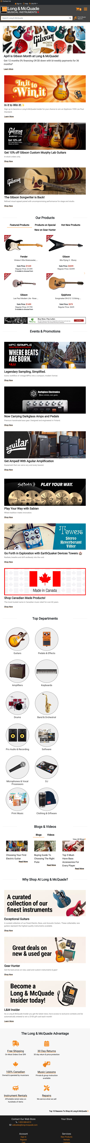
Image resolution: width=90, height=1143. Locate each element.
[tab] (19, 222)
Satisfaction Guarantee (23, 1086)
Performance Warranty (23, 1083)
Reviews (66, 1094)
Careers (67, 1086)
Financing (66, 1064)
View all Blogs (79, 773)
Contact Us (5, 1)
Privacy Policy (23, 1094)
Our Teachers (23, 1100)
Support (66, 1061)
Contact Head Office (66, 1083)
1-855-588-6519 (23, 1032)
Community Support (23, 1077)
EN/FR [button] (85, 1)
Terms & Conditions (23, 1091)
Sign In (23, 1047)
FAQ (66, 1077)
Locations (66, 1080)
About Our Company (23, 1080)
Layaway (66, 1066)
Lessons (66, 1052)
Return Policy (23, 1097)
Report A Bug (66, 1097)
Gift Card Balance (23, 1064)
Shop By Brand (66, 1091)
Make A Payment (23, 1058)
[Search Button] (70, 16)
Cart (23, 1052)
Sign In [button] (70, 1)
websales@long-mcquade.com (23, 1035)
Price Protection (23, 1089)
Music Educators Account (23, 1066)
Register (23, 1050)
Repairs (67, 1055)
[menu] (86, 5)
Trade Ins (66, 1058)
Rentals (67, 1050)
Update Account (23, 1055)
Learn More (8, 67)
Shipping (66, 1069)
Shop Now (8, 159)
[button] (78, 5)
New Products (66, 1047)
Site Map (66, 1089)
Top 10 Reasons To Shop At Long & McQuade (69, 1021)
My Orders (23, 1061)
